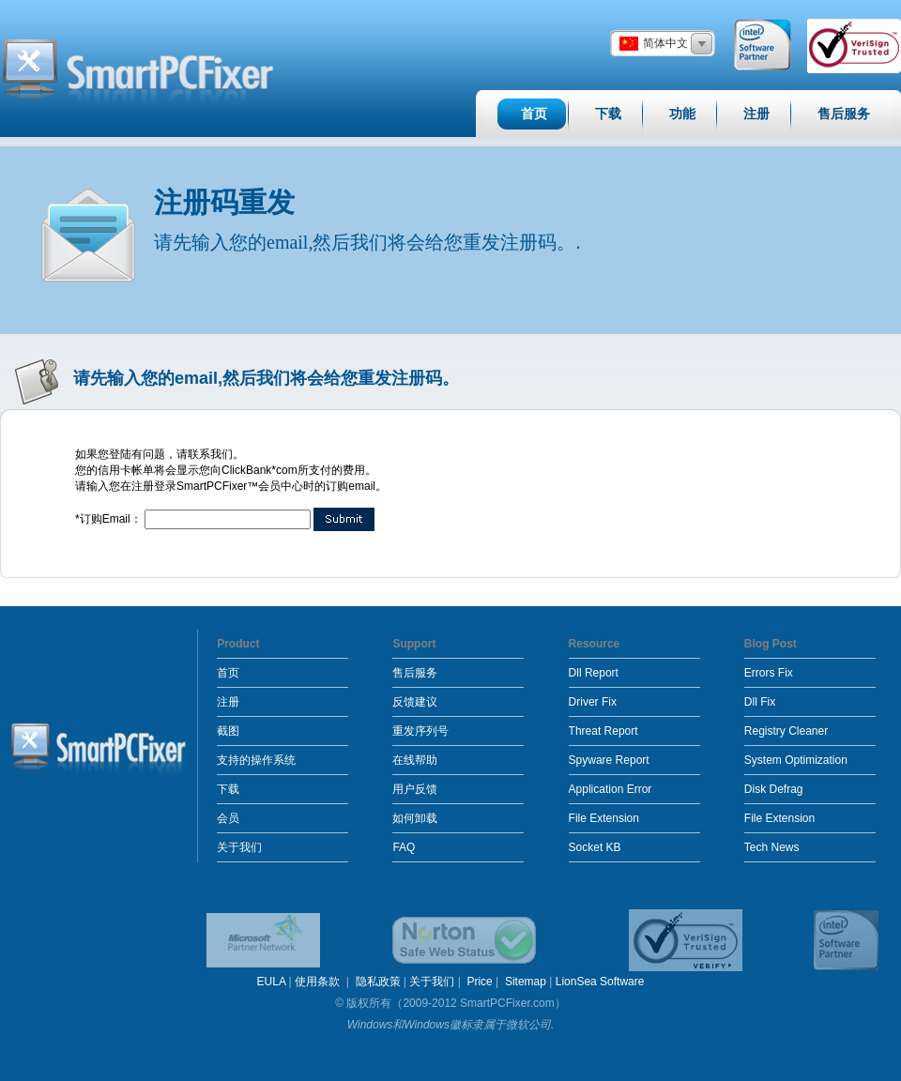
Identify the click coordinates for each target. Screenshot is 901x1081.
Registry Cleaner (786, 731)
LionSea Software (600, 981)
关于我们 (239, 847)
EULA (271, 981)
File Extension (604, 818)
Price (479, 981)
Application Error (610, 789)
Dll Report (593, 672)
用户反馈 (414, 789)
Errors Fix (768, 672)
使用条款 (319, 981)
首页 (228, 672)
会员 (228, 818)
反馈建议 (414, 701)
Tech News (772, 847)
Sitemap (525, 981)
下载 (228, 789)
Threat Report (603, 731)
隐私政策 (378, 981)
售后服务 (414, 672)
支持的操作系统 (256, 760)
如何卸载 (414, 818)
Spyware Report (609, 760)
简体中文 (665, 43)
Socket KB (595, 847)
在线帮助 (414, 760)
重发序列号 (420, 731)
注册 (228, 701)
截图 (228, 731)
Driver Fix (593, 701)
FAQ (403, 847)
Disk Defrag (773, 789)
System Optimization (796, 760)
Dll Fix (759, 701)
